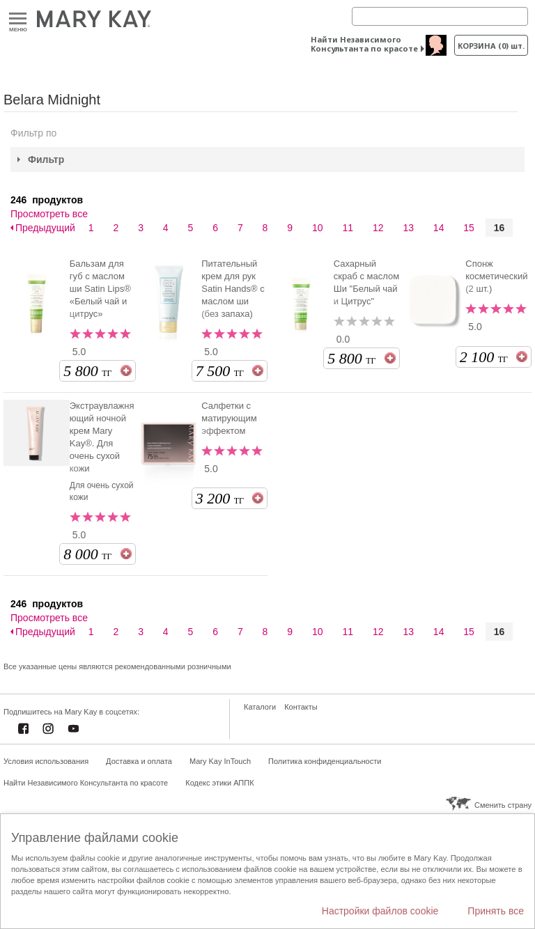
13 (408, 227)
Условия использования (45, 761)
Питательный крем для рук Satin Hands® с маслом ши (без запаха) (233, 288)
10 (317, 227)
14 (438, 227)
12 (378, 227)
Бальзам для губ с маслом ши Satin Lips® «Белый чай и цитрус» (100, 288)
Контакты (301, 707)
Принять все (495, 910)
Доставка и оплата (139, 761)
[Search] (440, 16)
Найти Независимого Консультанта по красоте (364, 44)
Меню (17, 19)
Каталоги (260, 707)
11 (347, 227)
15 (468, 227)
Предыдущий (45, 227)
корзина (491, 45)
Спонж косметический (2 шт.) (496, 276)
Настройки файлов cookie (380, 910)
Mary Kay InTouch (220, 761)
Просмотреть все (49, 213)
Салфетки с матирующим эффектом (228, 418)
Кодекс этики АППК (219, 783)
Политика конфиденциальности (324, 761)
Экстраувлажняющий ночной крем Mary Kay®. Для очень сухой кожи (102, 437)
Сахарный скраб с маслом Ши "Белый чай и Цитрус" (366, 282)
